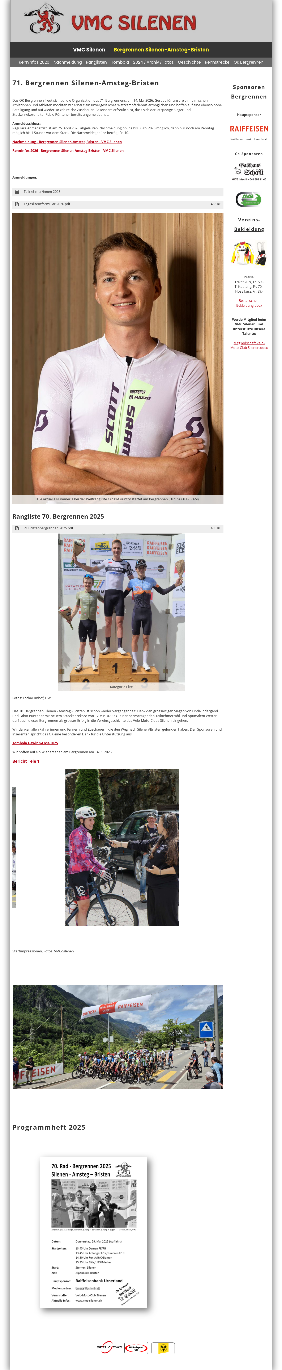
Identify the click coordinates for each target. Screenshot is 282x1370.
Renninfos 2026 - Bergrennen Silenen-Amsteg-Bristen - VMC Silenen (68, 150)
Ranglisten (96, 62)
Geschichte (189, 62)
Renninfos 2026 (34, 62)
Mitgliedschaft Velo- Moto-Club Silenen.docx (249, 345)
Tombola (120, 62)
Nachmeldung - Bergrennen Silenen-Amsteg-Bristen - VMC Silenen (67, 141)
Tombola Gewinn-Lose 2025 (35, 743)
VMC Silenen (89, 49)
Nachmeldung (68, 62)
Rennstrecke (217, 62)
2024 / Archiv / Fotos (153, 62)
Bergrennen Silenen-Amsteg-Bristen (161, 49)
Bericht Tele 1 (25, 761)
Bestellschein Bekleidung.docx (249, 303)
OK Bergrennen (248, 62)
